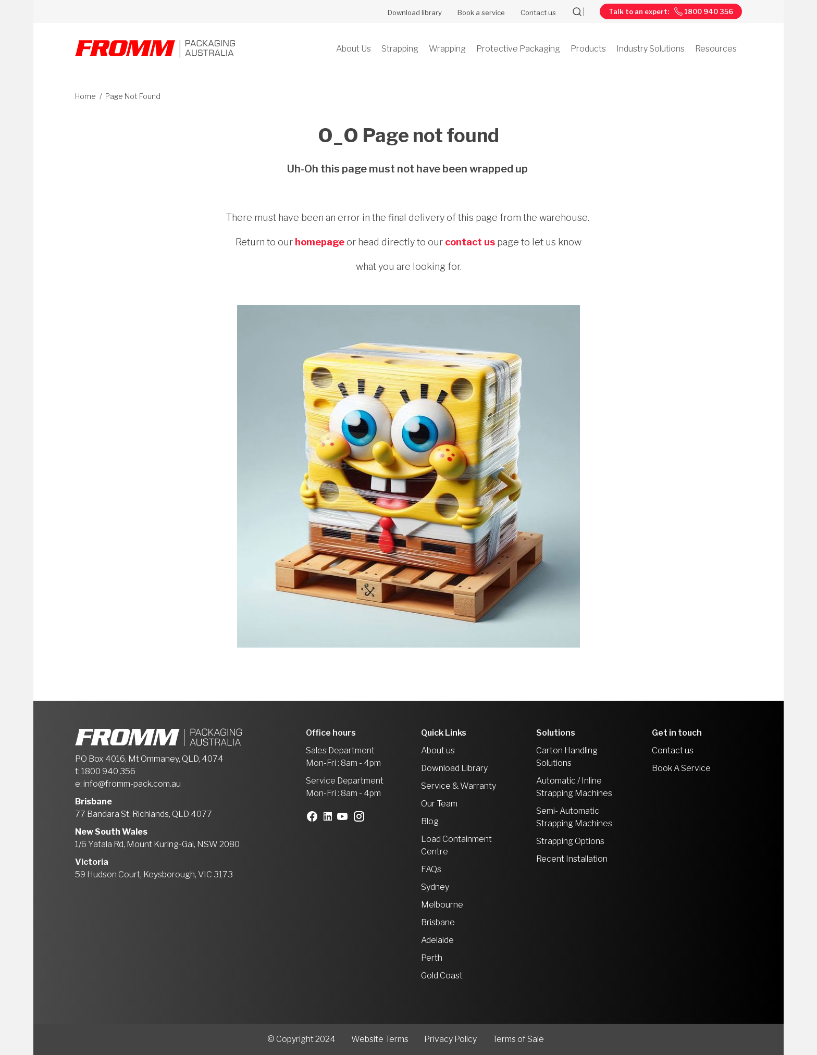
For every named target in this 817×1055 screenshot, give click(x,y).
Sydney (435, 887)
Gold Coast (442, 975)
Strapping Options (570, 841)
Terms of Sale (518, 1039)
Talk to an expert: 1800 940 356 (671, 11)
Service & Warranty (458, 786)
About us (438, 750)
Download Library (454, 768)
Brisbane (438, 922)
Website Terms (379, 1039)
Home (85, 96)
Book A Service (681, 768)
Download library (415, 12)
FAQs (431, 869)
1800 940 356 (108, 771)
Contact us (538, 12)
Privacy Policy (450, 1039)
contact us (470, 242)
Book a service (481, 12)
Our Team (439, 804)
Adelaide (437, 940)
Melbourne (442, 905)
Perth (431, 958)
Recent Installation (572, 859)
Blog (430, 821)
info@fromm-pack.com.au (132, 784)
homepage (319, 242)
